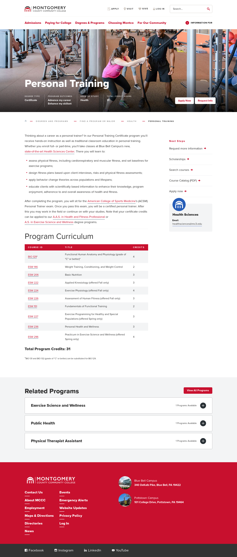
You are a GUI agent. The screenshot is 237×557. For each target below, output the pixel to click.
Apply (113, 9)
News (29, 531)
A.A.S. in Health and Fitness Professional (79, 217)
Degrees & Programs (89, 23)
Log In (64, 523)
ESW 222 (33, 282)
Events (64, 492)
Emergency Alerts (73, 500)
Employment (35, 508)
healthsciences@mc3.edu (187, 224)
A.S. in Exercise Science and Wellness (49, 222)
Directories (33, 523)
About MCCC (35, 500)
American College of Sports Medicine (112, 201)
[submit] (209, 9)
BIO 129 (32, 256)
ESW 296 (33, 337)
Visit (129, 9)
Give (143, 9)
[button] (26, 550)
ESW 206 (33, 274)
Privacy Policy (70, 516)
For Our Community (152, 23)
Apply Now (184, 100)
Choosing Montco (121, 23)
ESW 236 (33, 326)
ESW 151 (32, 306)
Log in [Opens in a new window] (159, 9)
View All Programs (198, 390)
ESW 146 (33, 267)
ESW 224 (33, 290)
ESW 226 (33, 298)
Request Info (205, 100)
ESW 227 (33, 316)
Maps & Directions (39, 516)
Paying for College (58, 23)
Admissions (33, 23)
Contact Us (34, 492)
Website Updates (73, 508)
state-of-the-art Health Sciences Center (49, 151)
